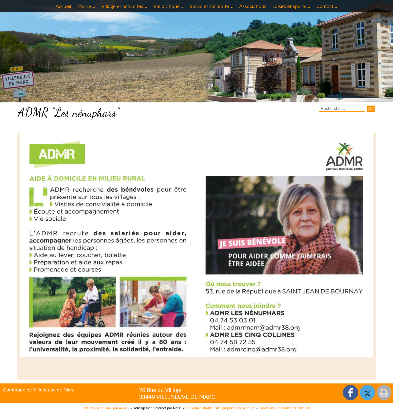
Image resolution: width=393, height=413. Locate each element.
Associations (252, 6)
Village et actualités (122, 6)
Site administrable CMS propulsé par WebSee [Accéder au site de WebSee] (220, 408)
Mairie (84, 6)
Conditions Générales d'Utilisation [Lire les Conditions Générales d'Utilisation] (284, 408)
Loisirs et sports (289, 6)
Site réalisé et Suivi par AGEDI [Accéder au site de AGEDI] (106, 408)
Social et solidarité (209, 6)
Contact (324, 6)
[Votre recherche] (342, 109)
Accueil (63, 6)
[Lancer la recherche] (371, 109)
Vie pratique (166, 6)
